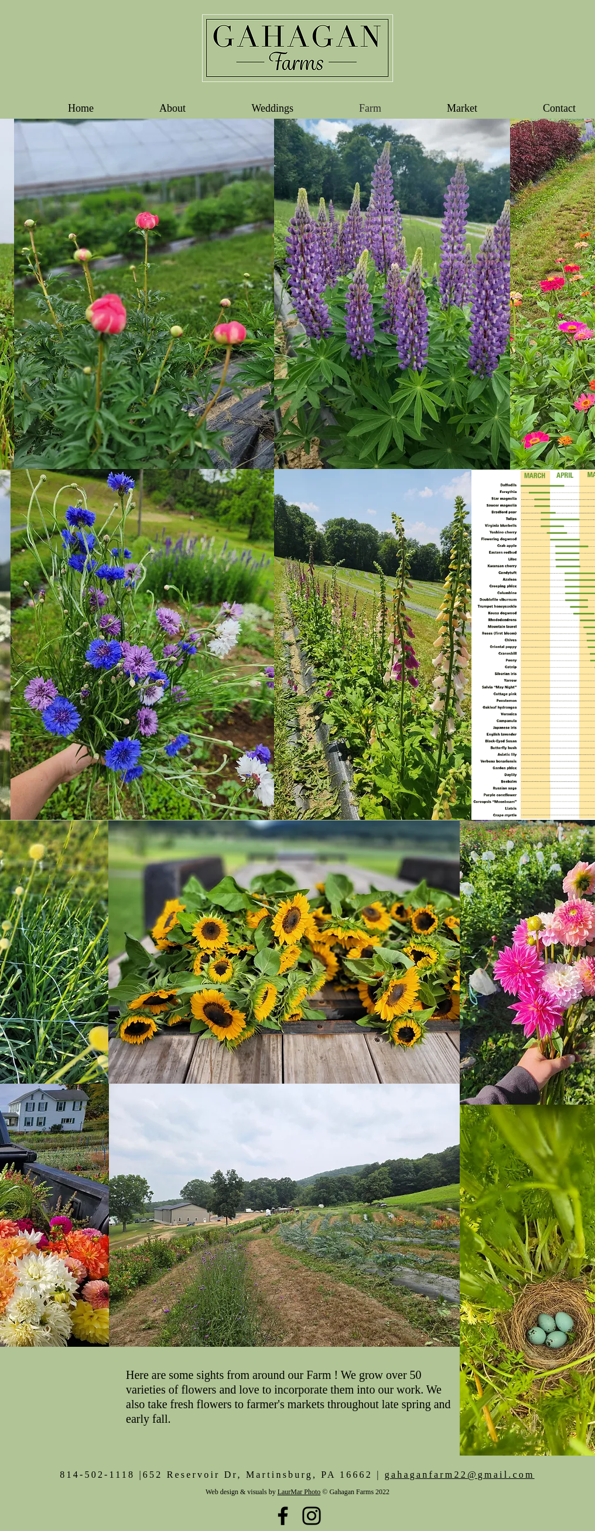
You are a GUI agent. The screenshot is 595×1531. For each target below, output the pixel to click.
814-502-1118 (97, 1475)
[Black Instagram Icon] (311, 1516)
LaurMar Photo (299, 1492)
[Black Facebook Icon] (283, 1516)
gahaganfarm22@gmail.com (460, 1475)
